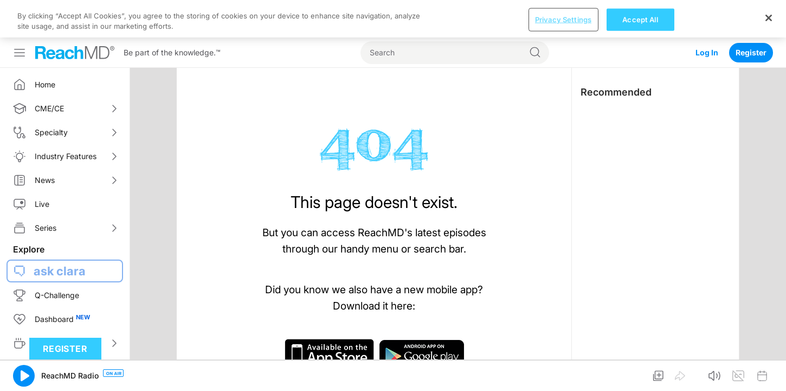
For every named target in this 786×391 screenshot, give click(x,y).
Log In (706, 15)
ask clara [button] (60, 233)
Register (751, 15)
